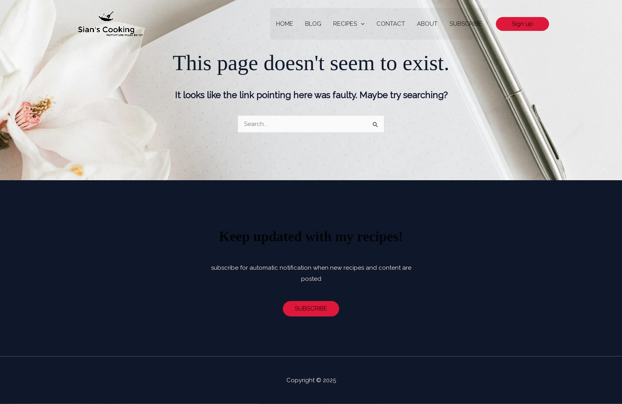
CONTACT (390, 23)
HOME (284, 23)
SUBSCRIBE (465, 23)
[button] (522, 24)
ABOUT (427, 23)
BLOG (313, 23)
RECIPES (349, 24)
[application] (361, 24)
